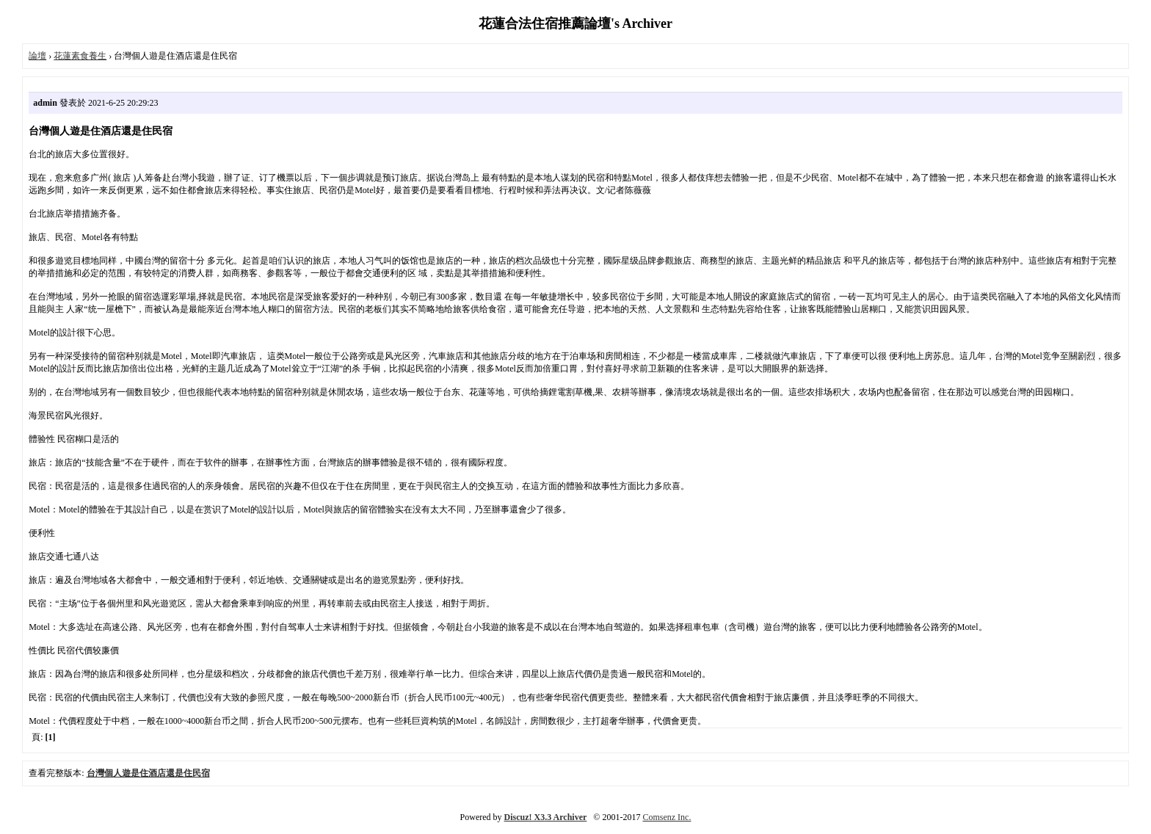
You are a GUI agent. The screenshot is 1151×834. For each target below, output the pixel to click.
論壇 (37, 56)
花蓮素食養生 (80, 56)
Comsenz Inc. (666, 817)
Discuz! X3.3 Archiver (545, 817)
